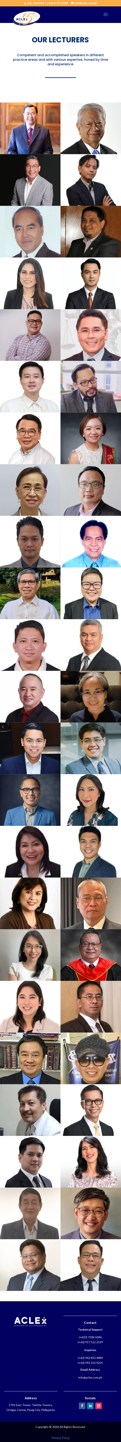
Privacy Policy (60, 1438)
